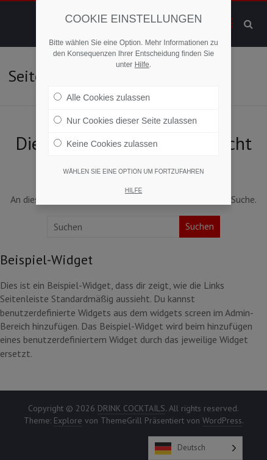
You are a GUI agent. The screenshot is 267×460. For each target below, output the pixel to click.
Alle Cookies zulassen (102, 97)
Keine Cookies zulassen (105, 144)
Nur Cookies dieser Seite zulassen (125, 121)
